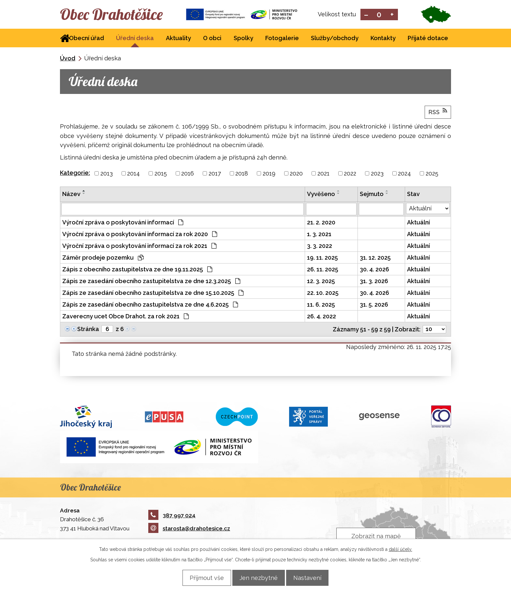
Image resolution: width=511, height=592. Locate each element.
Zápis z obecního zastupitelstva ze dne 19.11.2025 (137, 269)
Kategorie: (75, 173)
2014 (133, 174)
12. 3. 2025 (321, 281)
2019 (269, 174)
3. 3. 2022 (319, 246)
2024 (404, 174)
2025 (432, 174)
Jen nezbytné (259, 577)
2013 (106, 174)
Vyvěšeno (321, 194)
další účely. (400, 549)
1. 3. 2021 (319, 234)
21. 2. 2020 (321, 223)
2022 (350, 174)
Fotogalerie (282, 38)
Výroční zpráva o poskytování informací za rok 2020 (139, 234)
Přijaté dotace (428, 38)
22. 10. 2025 (323, 293)
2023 (377, 174)
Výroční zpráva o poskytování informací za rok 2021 (139, 246)
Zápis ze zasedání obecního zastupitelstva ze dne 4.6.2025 (150, 305)
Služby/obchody (334, 38)
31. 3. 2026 (374, 281)
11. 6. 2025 (321, 305)
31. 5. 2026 (374, 305)
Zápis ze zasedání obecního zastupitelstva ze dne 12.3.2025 (151, 281)
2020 (296, 174)
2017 (215, 174)
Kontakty (383, 38)
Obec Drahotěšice (118, 15)
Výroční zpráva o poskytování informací (122, 223)
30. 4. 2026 (374, 269)
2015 (160, 174)
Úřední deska (135, 38)
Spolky (243, 38)
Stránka (88, 329)
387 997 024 (172, 515)
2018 (241, 174)
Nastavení (311, 577)
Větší (392, 15)
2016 (187, 174)
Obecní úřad (86, 38)
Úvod (67, 58)
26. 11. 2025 (322, 269)
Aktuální (418, 223)
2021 (323, 174)
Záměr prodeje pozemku (103, 258)
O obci (212, 38)
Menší (366, 15)
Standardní (379, 15)
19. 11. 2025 (322, 258)
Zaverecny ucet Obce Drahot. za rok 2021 (125, 316)
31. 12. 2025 (375, 258)
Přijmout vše (203, 577)
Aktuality (178, 38)
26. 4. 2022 (321, 316)
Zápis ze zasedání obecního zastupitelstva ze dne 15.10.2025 (152, 293)
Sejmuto (372, 194)
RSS (438, 112)
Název (71, 194)
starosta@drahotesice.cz (189, 529)
